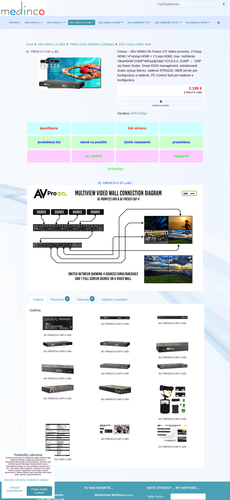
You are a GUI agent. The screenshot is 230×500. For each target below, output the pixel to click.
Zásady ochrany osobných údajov (26, 479)
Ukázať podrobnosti (14, 489)
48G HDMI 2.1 (34, 22)
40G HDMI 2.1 (56, 22)
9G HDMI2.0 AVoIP (198, 22)
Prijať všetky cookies (39, 491)
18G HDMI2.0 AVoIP (110, 22)
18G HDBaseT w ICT (168, 22)
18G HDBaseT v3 (139, 22)
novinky (15, 22)
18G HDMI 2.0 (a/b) (81, 22)
